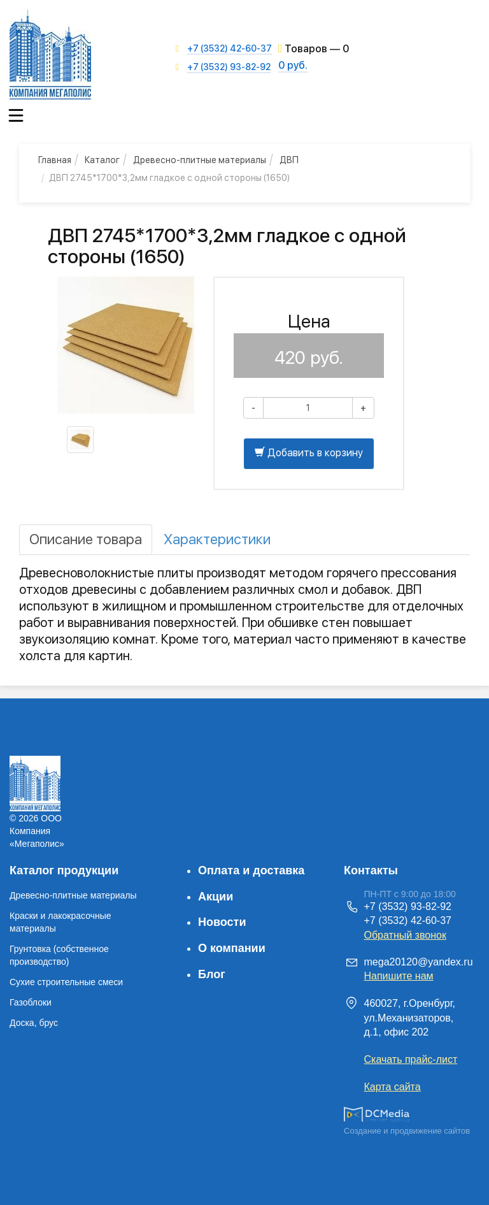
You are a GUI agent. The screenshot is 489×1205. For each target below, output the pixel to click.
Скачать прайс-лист (411, 1059)
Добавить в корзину (309, 453)
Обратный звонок (405, 935)
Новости (222, 922)
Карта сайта (392, 1086)
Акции (215, 896)
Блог (211, 974)
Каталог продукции (64, 870)
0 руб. (293, 65)
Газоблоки (31, 1002)
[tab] (85, 539)
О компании (232, 948)
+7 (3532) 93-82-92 (229, 67)
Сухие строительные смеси (66, 982)
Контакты (371, 870)
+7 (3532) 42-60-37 (229, 48)
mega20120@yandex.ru (418, 961)
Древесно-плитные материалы (73, 895)
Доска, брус (34, 1023)
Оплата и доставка (251, 870)
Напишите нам (399, 975)
